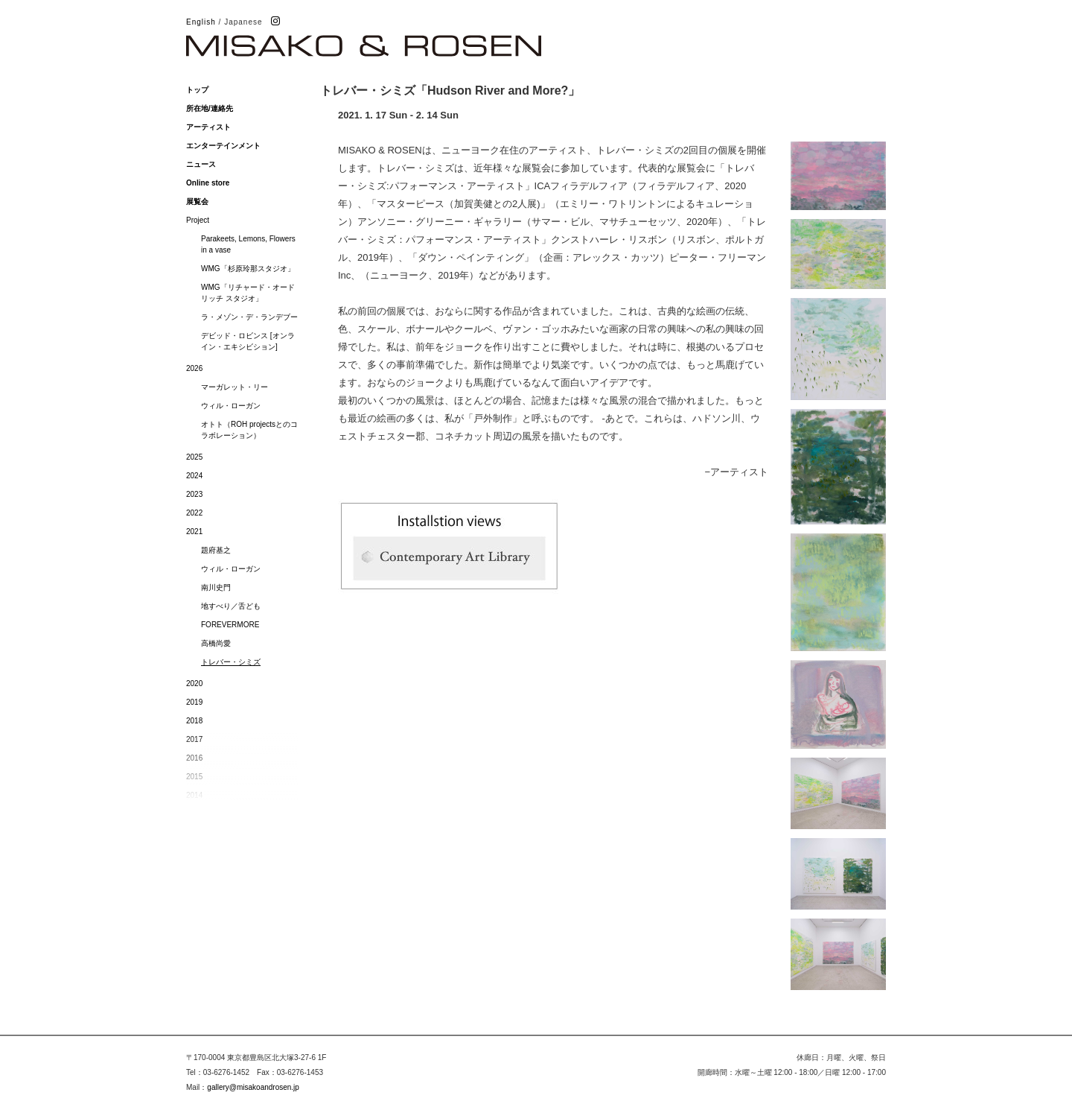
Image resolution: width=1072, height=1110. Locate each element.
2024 (194, 476)
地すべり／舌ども (231, 606)
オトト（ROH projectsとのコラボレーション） (249, 430)
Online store (207, 183)
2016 (194, 758)
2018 (194, 721)
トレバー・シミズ (231, 662)
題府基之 (216, 550)
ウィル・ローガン (231, 406)
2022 (194, 513)
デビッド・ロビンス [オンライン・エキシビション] (248, 341)
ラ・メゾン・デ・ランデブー (249, 317)
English (201, 22)
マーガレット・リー (234, 387)
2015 (194, 777)
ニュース (201, 164)
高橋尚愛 (216, 643)
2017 (194, 739)
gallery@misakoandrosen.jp (253, 1087)
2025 (194, 457)
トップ (197, 90)
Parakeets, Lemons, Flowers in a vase (248, 244)
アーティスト (208, 127)
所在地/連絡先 (209, 108)
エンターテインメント (223, 146)
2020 (194, 683)
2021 (194, 531)
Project (197, 220)
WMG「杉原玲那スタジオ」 (248, 268)
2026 (194, 368)
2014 (194, 795)
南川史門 (216, 587)
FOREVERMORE (230, 625)
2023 (194, 494)
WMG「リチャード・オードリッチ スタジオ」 (248, 292)
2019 (194, 702)
